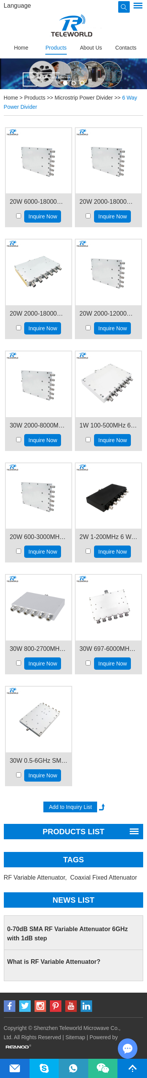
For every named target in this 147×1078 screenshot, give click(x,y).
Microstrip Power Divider (84, 98)
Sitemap (75, 1037)
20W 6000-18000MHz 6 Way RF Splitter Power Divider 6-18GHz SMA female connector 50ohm (39, 201)
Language (17, 5)
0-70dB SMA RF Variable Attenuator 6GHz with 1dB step (67, 934)
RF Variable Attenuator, (36, 877)
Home (21, 48)
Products (55, 48)
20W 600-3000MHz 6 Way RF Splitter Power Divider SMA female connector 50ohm (39, 537)
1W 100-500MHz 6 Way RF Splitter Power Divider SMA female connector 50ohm (108, 425)
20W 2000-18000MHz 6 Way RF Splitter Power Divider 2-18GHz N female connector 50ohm (39, 313)
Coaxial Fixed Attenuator (104, 877)
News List (73, 900)
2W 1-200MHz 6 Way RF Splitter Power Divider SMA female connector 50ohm (108, 537)
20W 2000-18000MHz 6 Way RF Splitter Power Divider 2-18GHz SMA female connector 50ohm (108, 201)
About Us (91, 48)
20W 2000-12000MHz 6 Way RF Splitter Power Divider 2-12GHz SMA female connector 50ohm (108, 313)
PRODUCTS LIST (73, 831)
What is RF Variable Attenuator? (54, 961)
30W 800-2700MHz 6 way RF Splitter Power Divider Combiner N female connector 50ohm (39, 648)
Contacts (125, 48)
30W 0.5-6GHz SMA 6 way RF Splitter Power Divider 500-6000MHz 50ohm (39, 760)
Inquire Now (42, 216)
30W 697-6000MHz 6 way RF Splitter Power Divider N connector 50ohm (108, 648)
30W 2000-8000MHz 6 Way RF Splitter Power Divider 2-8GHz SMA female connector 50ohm (39, 425)
